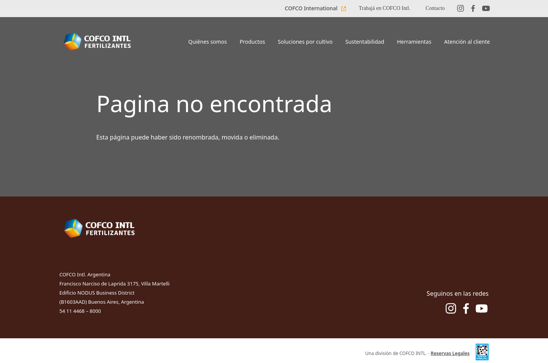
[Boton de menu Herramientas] (414, 42)
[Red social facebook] (473, 8)
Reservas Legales (450, 353)
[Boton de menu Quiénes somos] (207, 42)
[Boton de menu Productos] (252, 42)
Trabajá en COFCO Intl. (385, 8)
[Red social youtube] (486, 8)
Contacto (435, 8)
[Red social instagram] (460, 8)
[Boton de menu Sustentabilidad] (365, 42)
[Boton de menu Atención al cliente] (467, 42)
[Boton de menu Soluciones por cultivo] (305, 42)
